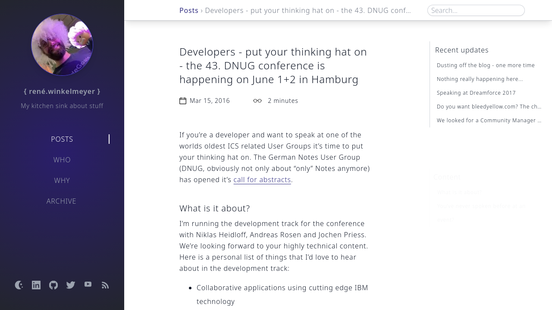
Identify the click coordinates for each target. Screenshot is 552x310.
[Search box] (476, 10)
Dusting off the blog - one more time (486, 65)
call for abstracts (262, 179)
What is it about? (459, 179)
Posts (62, 139)
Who (62, 159)
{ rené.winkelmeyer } (62, 91)
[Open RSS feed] (105, 285)
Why (62, 180)
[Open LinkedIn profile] (36, 285)
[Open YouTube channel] (88, 285)
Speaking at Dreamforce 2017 (476, 92)
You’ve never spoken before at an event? (481, 199)
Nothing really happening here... (480, 79)
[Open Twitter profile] (70, 285)
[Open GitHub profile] (53, 285)
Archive (62, 201)
